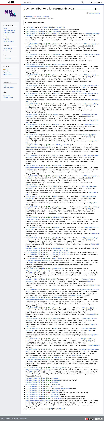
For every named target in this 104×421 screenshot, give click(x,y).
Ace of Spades (57, 297)
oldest (31, 27)
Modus (55, 318)
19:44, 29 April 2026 (32, 31)
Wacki (55, 135)
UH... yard (56, 155)
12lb (88, 116)
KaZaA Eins (56, 33)
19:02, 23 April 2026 (32, 155)
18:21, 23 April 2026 (32, 258)
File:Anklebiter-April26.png (61, 388)
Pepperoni (56, 104)
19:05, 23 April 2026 (32, 93)
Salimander (56, 75)
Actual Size (55, 29)
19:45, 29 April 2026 (32, 29)
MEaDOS (56, 93)
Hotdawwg (56, 176)
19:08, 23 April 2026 (32, 33)
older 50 (46, 27)
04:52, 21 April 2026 (32, 378)
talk (35, 16)
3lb (31, 403)
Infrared (55, 308)
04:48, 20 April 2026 (32, 384)
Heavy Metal (57, 165)
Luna (54, 339)
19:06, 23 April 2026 (32, 75)
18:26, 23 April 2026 (32, 254)
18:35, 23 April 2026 (32, 250)
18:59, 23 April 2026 (32, 207)
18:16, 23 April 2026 (32, 357)
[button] (61, 23)
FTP (54, 289)
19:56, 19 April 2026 (32, 388)
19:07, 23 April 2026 (32, 44)
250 (60, 27)
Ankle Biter (55, 390)
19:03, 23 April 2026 (32, 114)
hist (43, 29)
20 (51, 27)
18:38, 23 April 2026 (32, 248)
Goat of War (57, 258)
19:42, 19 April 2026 (32, 398)
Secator (55, 114)
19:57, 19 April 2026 (32, 386)
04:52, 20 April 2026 (32, 382)
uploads (44, 16)
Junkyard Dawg (58, 217)
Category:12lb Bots (31, 184)
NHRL (11, 2)
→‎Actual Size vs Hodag (66, 29)
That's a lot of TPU (58, 357)
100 (57, 27)
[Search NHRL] (53, 2)
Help (98, 9)
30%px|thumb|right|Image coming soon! (37, 66)
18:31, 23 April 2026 (32, 252)
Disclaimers (23, 418)
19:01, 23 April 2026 (32, 176)
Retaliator (56, 124)
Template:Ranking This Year (60, 248)
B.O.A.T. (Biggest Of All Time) (62, 145)
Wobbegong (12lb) (59, 368)
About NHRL (15, 418)
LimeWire (56, 227)
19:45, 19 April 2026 (32, 396)
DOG (55, 196)
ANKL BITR (54, 386)
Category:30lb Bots (75, 91)
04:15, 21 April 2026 (32, 380)
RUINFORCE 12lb (58, 268)
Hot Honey (56, 44)
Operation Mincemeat (60, 64)
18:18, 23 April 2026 (32, 328)
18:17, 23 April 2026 (32, 349)
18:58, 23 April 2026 (32, 238)
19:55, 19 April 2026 (32, 390)
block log (39, 16)
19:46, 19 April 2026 (32, 394)
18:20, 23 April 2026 (32, 279)
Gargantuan (56, 54)
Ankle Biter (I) (55, 394)
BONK (55, 186)
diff (40, 29)
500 (64, 27)
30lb (88, 35)
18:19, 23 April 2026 (32, 297)
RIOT (54, 279)
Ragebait (56, 238)
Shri (54, 85)
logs (48, 16)
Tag (93, 248)
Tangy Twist (56, 207)
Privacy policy (5, 418)
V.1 (54, 349)
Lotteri (55, 328)
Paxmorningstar (29, 16)
